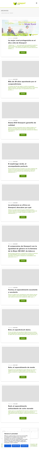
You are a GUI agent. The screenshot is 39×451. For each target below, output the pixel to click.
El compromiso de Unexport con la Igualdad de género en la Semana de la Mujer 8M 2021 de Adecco (22, 249)
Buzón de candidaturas (32, 446)
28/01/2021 (15, 365)
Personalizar (7, 445)
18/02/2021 (15, 287)
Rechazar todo (16, 445)
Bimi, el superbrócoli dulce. (19, 330)
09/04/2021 (15, 161)
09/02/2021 (15, 327)
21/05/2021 (15, 120)
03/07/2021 (15, 79)
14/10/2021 (15, 38)
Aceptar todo (25, 445)
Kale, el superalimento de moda (21, 367)
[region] (16, 440)
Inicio (19, 16)
